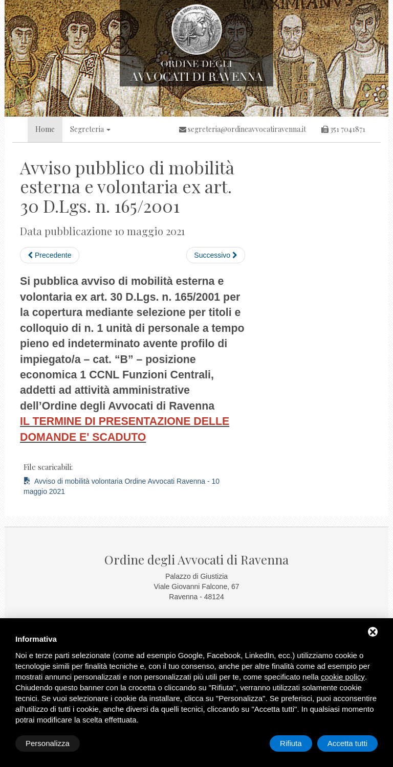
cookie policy (343, 676)
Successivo (215, 255)
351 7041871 (343, 129)
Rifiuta (291, 743)
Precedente (50, 255)
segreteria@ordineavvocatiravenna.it (242, 129)
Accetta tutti (347, 743)
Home (45, 129)
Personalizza (48, 743)
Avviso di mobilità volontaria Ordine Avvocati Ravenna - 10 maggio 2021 (122, 486)
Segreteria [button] (90, 129)
